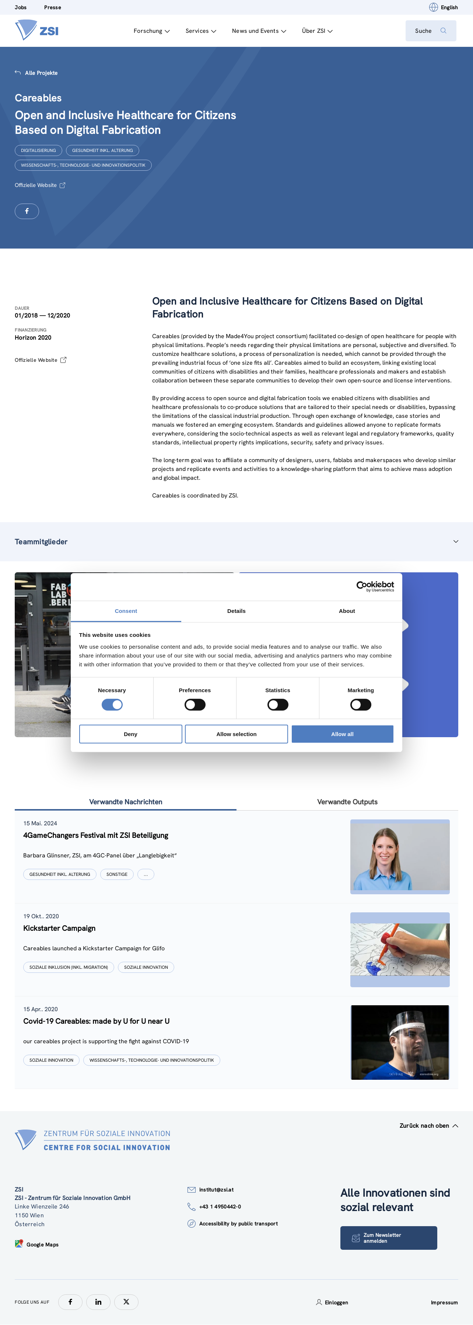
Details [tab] (236, 610)
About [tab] (347, 610)
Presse (52, 7)
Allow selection (236, 734)
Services (199, 31)
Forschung (150, 31)
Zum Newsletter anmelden (377, 1238)
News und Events (258, 31)
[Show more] (146, 874)
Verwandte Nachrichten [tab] (126, 802)
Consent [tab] (126, 610)
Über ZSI (316, 31)
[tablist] (236, 950)
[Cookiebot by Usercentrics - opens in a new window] (362, 586)
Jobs (21, 7)
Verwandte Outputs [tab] (347, 802)
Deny (130, 734)
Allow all (342, 734)
